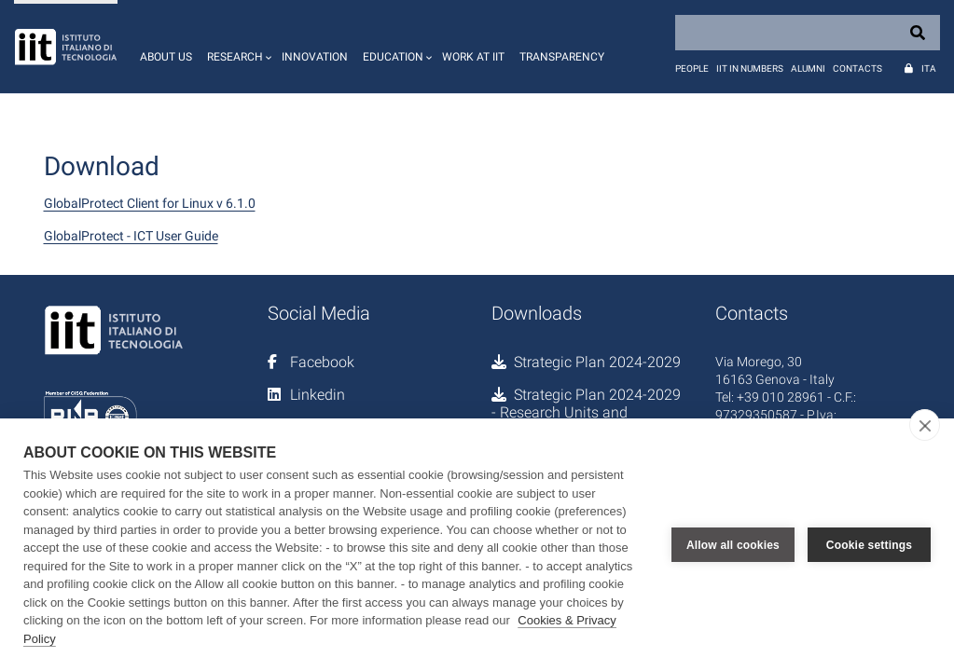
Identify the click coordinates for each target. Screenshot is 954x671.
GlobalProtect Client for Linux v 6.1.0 (150, 203)
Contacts (857, 68)
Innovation (315, 56)
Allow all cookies (733, 545)
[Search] (807, 32)
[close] (924, 425)
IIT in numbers (749, 68)
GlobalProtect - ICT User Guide (131, 235)
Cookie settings (869, 545)
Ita (928, 68)
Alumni (808, 68)
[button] (237, 46)
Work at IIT (473, 56)
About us (166, 56)
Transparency (561, 56)
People (692, 68)
